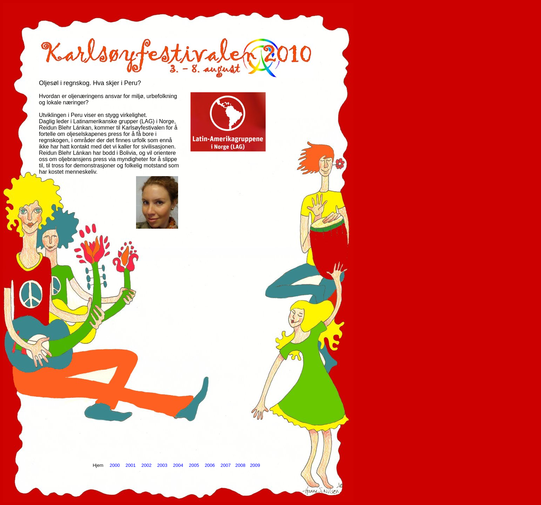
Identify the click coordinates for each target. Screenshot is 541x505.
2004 (178, 465)
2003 (162, 465)
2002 (146, 465)
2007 (226, 465)
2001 (131, 465)
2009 (255, 465)
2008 (240, 465)
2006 (210, 465)
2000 (115, 465)
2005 (194, 465)
